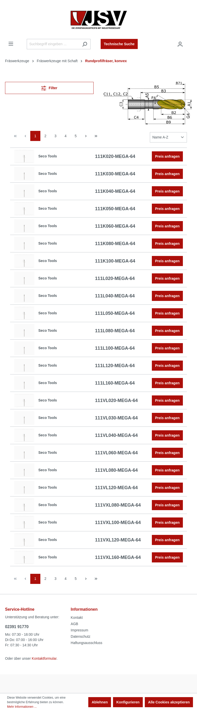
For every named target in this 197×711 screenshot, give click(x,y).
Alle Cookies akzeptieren (169, 702)
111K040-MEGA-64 (115, 191)
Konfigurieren (127, 702)
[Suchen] (85, 44)
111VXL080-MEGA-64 (118, 505)
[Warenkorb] (189, 42)
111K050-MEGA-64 (115, 208)
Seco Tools (47, 156)
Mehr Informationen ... (22, 706)
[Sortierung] (168, 137)
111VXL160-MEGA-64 (118, 557)
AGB (74, 624)
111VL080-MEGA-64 (116, 470)
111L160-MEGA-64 (115, 383)
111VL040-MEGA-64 (116, 435)
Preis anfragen (167, 156)
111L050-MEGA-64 (115, 313)
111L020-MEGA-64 (115, 278)
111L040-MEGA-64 (115, 295)
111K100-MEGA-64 (115, 261)
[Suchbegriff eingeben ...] (53, 44)
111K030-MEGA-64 (115, 173)
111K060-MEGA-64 (115, 226)
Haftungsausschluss (86, 643)
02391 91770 (17, 627)
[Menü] (11, 44)
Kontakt (76, 617)
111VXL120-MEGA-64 (118, 539)
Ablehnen (100, 702)
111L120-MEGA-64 (115, 365)
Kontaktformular (44, 658)
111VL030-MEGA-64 (116, 417)
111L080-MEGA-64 (115, 330)
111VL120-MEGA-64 (116, 487)
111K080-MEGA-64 (115, 243)
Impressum (79, 630)
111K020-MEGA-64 (115, 156)
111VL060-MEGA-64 (116, 452)
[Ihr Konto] (180, 44)
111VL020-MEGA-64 (116, 400)
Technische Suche (119, 44)
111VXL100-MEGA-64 (118, 522)
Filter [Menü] (49, 87)
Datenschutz (80, 636)
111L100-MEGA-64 (115, 348)
